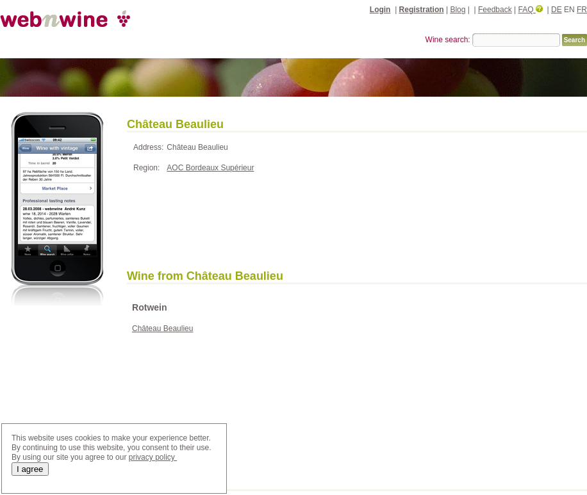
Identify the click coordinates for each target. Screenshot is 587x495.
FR (582, 9)
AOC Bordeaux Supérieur (210, 167)
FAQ (530, 9)
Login (380, 9)
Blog (457, 9)
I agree (30, 469)
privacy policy (153, 457)
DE (556, 9)
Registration (421, 9)
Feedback (495, 9)
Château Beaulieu (162, 328)
